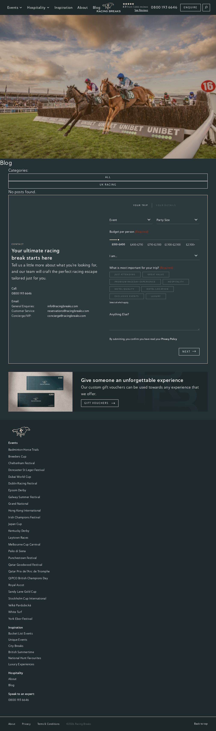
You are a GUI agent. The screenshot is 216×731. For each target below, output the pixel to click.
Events (14, 7)
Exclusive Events (127, 296)
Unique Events (17, 640)
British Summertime (21, 652)
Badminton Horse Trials (23, 450)
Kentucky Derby (19, 531)
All (108, 177)
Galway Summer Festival (24, 497)
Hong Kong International (24, 510)
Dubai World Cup (19, 477)
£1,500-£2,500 (172, 244)
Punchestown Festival (22, 558)
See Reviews (141, 10)
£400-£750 (136, 244)
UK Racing (108, 184)
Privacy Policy (169, 339)
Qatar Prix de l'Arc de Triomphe (29, 571)
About (82, 7)
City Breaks (16, 646)
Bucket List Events (20, 633)
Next (189, 351)
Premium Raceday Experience (135, 281)
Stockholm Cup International (27, 598)
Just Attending (125, 274)
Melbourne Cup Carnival (24, 544)
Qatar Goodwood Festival (25, 565)
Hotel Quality (125, 289)
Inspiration (64, 7)
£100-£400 (118, 244)
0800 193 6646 (164, 7)
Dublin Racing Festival (22, 483)
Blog (11, 685)
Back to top (201, 723)
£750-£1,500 (154, 244)
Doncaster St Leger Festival (26, 470)
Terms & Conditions (48, 723)
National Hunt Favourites (24, 658)
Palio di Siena (17, 551)
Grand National (18, 504)
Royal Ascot (16, 585)
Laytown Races (18, 537)
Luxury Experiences (21, 664)
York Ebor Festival (20, 619)
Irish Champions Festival (24, 517)
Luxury (156, 296)
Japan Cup (15, 524)
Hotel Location (157, 289)
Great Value (156, 274)
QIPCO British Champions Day (28, 578)
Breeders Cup (17, 456)
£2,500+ (190, 244)
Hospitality (38, 7)
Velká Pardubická (19, 605)
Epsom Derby (17, 490)
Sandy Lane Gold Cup (22, 592)
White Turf (15, 612)
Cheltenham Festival (21, 463)
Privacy (26, 723)
